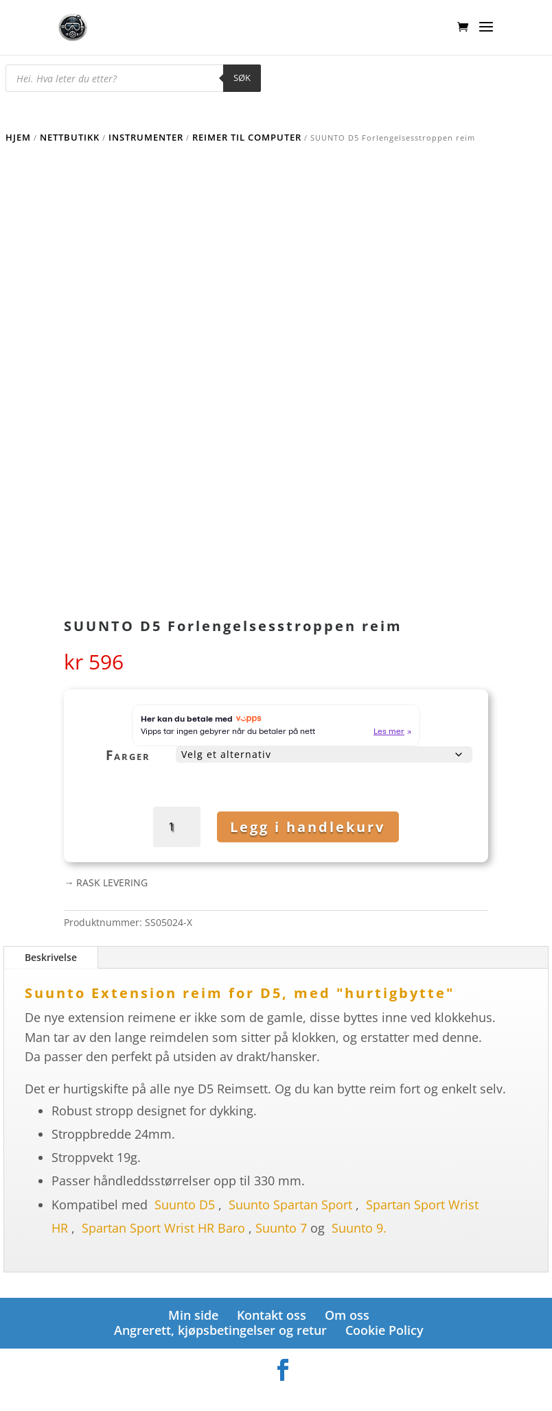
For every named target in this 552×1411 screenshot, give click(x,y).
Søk (242, 77)
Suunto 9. (359, 1228)
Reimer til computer (246, 137)
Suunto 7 (281, 1228)
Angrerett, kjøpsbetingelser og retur (220, 1330)
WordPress (348, 1393)
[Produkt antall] (179, 827)
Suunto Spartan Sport (290, 1204)
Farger (128, 755)
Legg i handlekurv (308, 826)
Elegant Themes (253, 1393)
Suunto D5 (184, 1204)
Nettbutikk (70, 137)
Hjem (18, 137)
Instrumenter (145, 137)
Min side (193, 1315)
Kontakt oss (271, 1315)
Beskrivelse (51, 957)
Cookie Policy (384, 1330)
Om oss (347, 1315)
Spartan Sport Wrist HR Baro (163, 1228)
